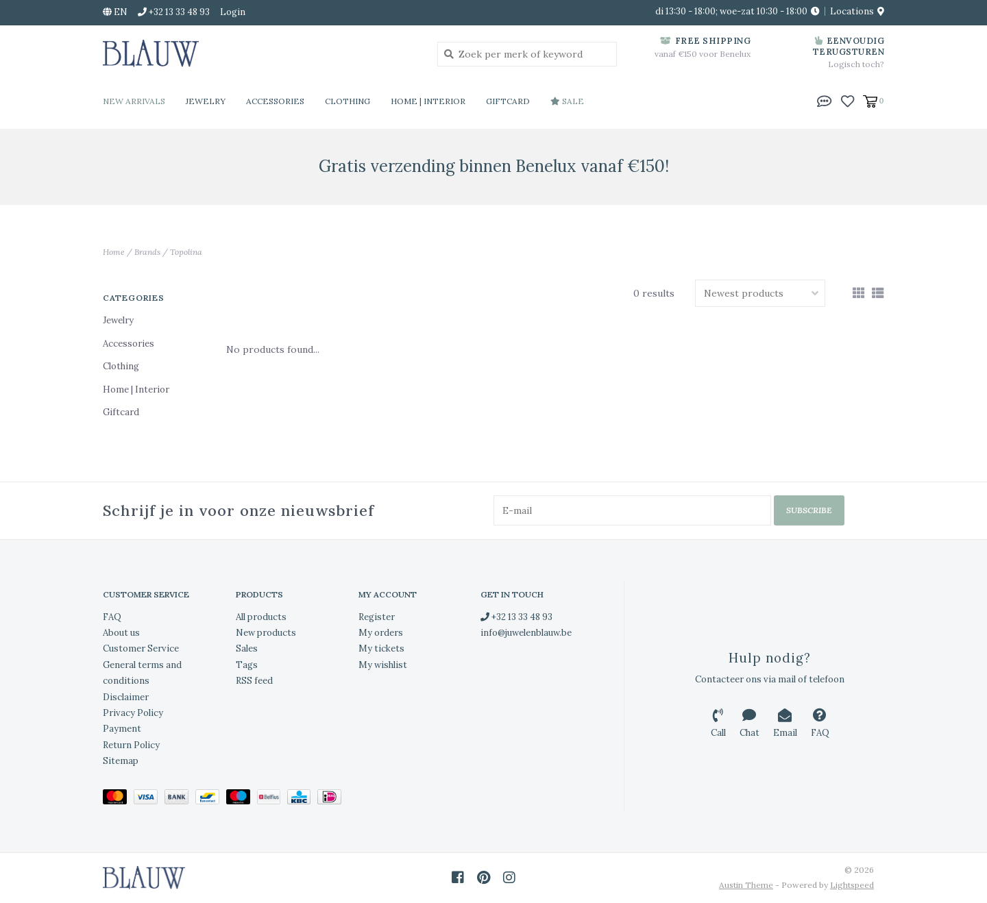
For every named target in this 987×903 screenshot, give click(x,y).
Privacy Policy (133, 713)
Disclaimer (126, 697)
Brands (147, 252)
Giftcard (508, 101)
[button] (824, 100)
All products (261, 617)
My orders (380, 633)
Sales (247, 648)
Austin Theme (746, 885)
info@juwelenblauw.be (526, 633)
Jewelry (206, 101)
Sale (567, 101)
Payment (122, 728)
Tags (247, 665)
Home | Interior (428, 101)
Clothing (347, 101)
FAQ (112, 617)
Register (376, 617)
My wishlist (382, 665)
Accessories (275, 101)
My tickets (381, 648)
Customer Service (141, 648)
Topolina (186, 252)
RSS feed (254, 680)
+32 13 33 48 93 (516, 617)
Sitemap (120, 761)
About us (121, 633)
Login (232, 12)
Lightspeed (852, 885)
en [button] (115, 12)
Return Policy (131, 745)
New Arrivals (134, 101)
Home (114, 252)
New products (266, 633)
